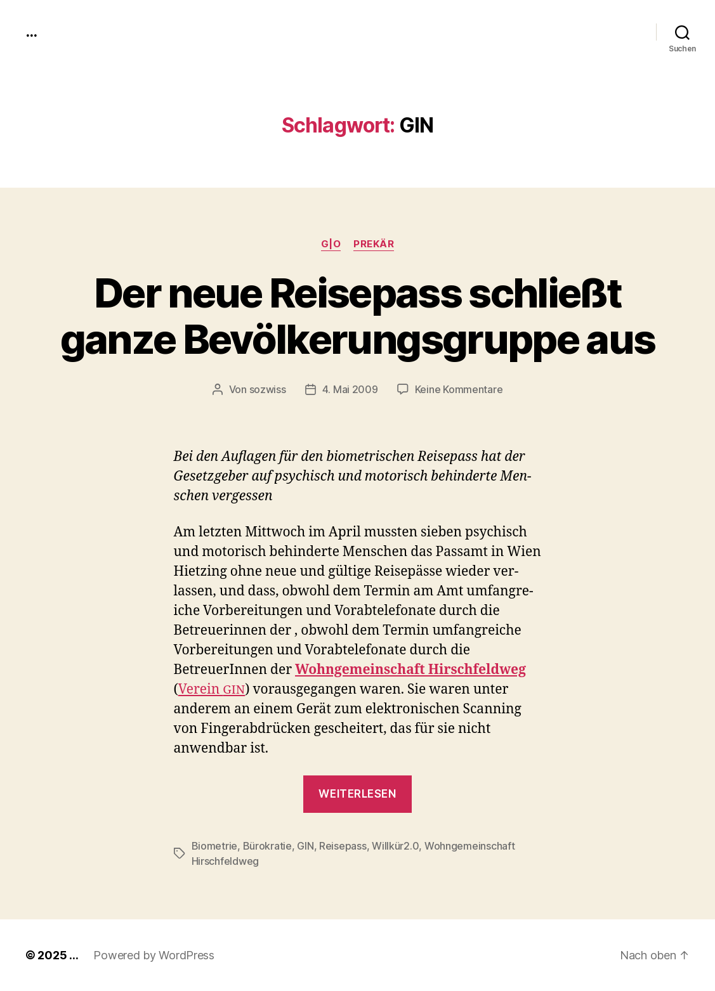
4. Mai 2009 (350, 389)
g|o (331, 244)
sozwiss (267, 389)
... (31, 31)
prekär (373, 244)
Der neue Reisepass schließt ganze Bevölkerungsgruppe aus (357, 315)
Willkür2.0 (395, 845)
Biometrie (215, 845)
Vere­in (211, 689)
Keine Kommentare (459, 389)
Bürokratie (267, 845)
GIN (305, 845)
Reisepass (343, 845)
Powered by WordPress (153, 955)
